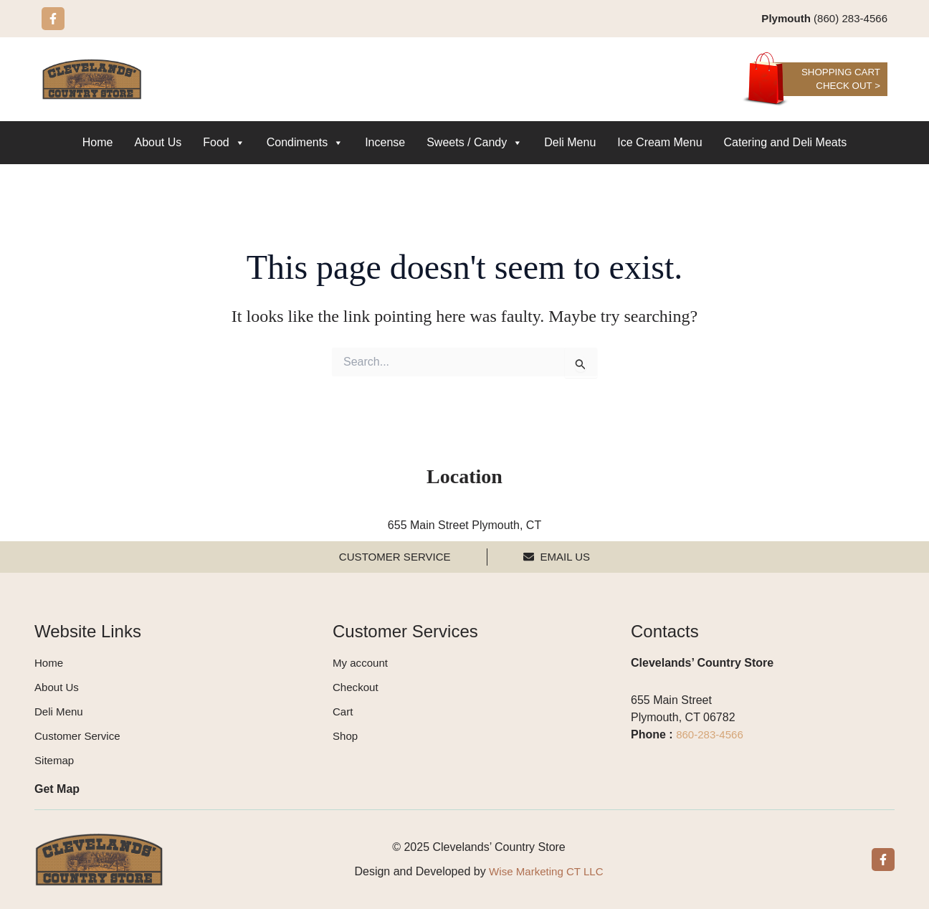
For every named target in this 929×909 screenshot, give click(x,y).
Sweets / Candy (475, 143)
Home (97, 143)
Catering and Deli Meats (785, 143)
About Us (157, 143)
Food (223, 143)
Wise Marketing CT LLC (546, 871)
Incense (385, 143)
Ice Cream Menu (659, 143)
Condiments (305, 143)
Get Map (57, 789)
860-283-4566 (712, 734)
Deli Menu (570, 143)
